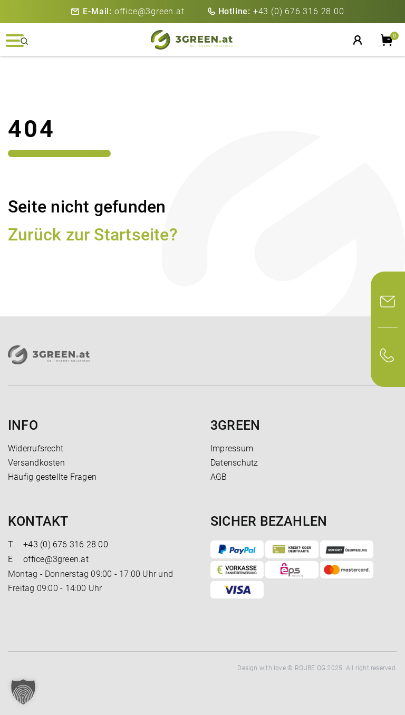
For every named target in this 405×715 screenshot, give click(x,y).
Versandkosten (36, 463)
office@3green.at (133, 11)
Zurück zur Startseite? (93, 235)
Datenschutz (234, 463)
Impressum (231, 448)
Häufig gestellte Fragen (52, 477)
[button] (23, 692)
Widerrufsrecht (35, 448)
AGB (218, 477)
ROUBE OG (310, 668)
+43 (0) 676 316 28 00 (281, 11)
